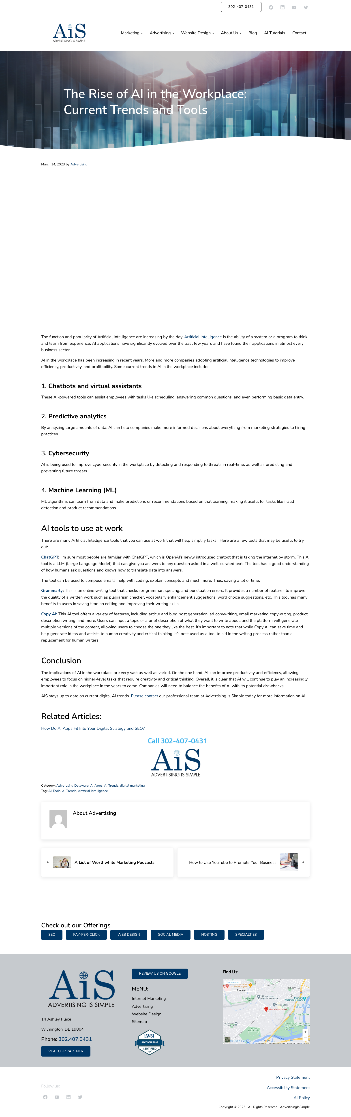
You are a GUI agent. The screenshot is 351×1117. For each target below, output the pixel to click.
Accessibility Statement (288, 1087)
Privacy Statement (293, 1077)
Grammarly (52, 590)
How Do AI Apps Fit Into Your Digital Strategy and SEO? (93, 728)
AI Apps (96, 785)
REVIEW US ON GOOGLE (160, 973)
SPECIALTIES (246, 934)
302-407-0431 (241, 6)
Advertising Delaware (72, 785)
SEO (51, 934)
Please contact (144, 696)
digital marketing (132, 785)
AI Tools (54, 791)
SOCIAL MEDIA (170, 934)
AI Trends (111, 785)
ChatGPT (49, 557)
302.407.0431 (75, 1039)
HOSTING (209, 934)
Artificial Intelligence (203, 337)
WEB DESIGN (129, 934)
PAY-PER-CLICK (86, 934)
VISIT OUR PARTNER (65, 1051)
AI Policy (302, 1097)
